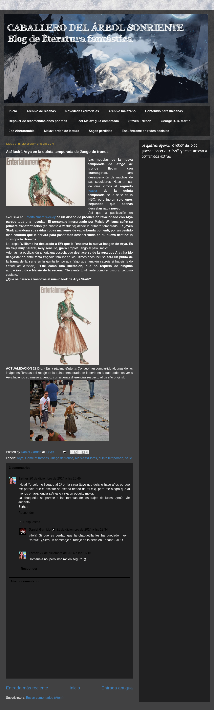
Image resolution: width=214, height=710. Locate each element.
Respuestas (31, 522)
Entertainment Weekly (40, 217)
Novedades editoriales (82, 111)
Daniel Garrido (40, 529)
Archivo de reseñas (41, 111)
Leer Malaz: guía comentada (97, 121)
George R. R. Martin (175, 121)
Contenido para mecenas (164, 111)
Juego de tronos (62, 458)
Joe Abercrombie (21, 131)
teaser (92, 190)
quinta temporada (111, 458)
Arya (20, 458)
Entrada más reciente (27, 687)
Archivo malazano (122, 111)
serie (128, 458)
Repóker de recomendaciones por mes (38, 121)
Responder (26, 512)
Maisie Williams (86, 458)
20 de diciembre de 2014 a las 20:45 (55, 478)
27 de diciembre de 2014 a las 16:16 (65, 553)
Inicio (13, 111)
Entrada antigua (117, 687)
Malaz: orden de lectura (61, 131)
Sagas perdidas (100, 131)
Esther (23, 478)
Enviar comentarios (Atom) (44, 697)
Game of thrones (37, 458)
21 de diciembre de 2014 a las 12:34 (82, 529)
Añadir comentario (24, 581)
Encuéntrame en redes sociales (145, 131)
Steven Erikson (139, 121)
